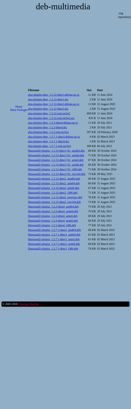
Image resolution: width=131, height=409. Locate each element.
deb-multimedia (63, 6)
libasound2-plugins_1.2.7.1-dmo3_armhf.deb (54, 243)
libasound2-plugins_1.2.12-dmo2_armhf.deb (53, 188)
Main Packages (19, 109)
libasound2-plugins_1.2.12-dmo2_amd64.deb (54, 178)
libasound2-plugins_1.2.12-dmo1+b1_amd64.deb (56, 150)
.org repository (124, 15)
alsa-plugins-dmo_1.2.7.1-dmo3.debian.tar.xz (54, 136)
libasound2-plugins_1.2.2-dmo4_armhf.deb (53, 220)
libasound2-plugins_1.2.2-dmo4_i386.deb (52, 225)
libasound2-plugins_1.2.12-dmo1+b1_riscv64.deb (56, 174)
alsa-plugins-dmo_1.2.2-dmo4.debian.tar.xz (53, 122)
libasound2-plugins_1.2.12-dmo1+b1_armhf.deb (56, 164)
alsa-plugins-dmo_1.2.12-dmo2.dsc (48, 108)
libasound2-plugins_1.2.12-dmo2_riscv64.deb (54, 202)
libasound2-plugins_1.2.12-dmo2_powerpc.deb (55, 197)
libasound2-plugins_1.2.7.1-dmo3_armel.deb (54, 239)
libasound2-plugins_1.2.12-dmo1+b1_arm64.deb (56, 155)
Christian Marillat (28, 304)
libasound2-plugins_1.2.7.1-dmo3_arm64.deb (54, 234)
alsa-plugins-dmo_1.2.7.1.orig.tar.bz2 (49, 146)
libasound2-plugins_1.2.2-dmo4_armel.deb (52, 215)
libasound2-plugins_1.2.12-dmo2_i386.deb (52, 192)
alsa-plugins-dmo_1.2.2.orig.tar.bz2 (48, 132)
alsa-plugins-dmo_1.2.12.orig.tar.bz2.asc (51, 118)
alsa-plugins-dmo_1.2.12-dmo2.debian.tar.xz (53, 104)
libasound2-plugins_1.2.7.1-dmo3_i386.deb (53, 248)
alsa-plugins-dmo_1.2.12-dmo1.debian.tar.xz (53, 94)
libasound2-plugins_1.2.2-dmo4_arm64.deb (53, 211)
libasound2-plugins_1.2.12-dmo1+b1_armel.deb (55, 160)
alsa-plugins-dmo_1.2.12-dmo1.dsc (48, 99)
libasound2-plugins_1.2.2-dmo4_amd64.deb (53, 206)
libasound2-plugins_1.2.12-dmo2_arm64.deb (54, 183)
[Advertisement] (18, 129)
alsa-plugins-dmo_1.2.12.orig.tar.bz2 (49, 113)
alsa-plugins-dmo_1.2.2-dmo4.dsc (47, 127)
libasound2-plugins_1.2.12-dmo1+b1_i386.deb (55, 169)
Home (18, 106)
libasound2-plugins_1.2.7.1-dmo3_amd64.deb (54, 229)
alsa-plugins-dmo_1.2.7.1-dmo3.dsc (48, 141)
